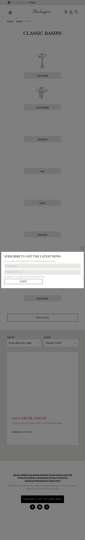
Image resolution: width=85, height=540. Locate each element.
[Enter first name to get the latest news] (42, 266)
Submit (23, 281)
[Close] (82, 248)
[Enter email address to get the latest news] (42, 272)
